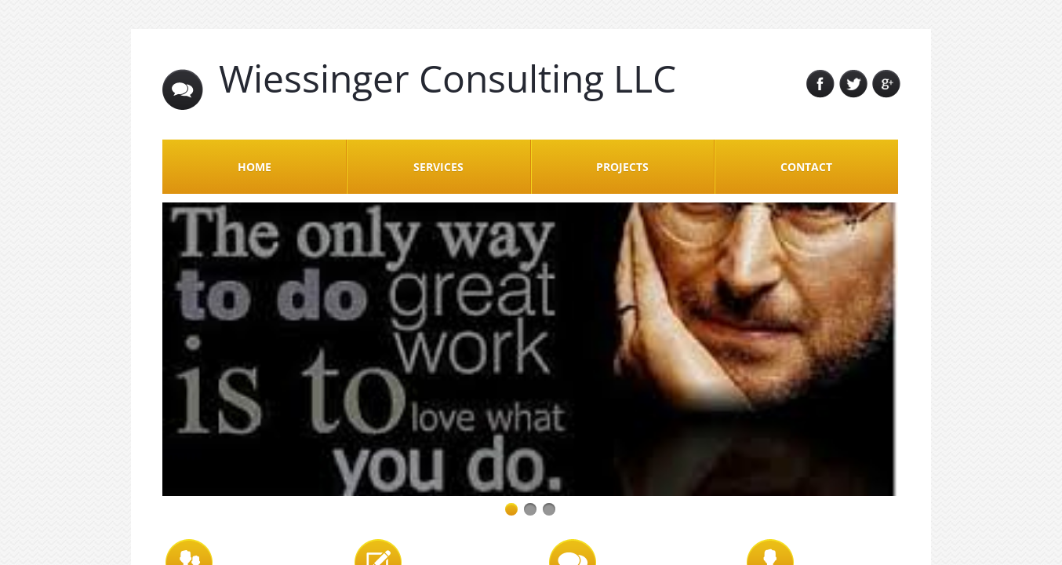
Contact (806, 166)
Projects (622, 166)
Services (438, 166)
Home (254, 166)
